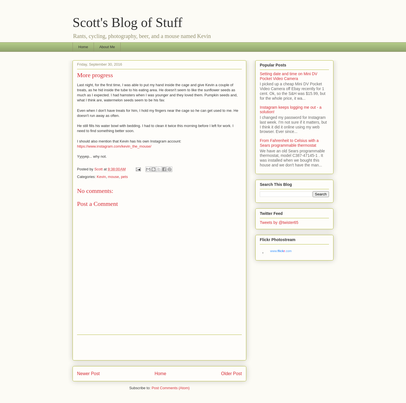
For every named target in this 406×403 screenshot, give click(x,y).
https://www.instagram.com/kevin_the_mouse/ (114, 146)
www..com (281, 251)
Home (83, 47)
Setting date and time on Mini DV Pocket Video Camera (288, 76)
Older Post (231, 373)
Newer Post (88, 373)
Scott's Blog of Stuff (127, 22)
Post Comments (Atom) (171, 388)
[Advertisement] (159, 347)
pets (124, 177)
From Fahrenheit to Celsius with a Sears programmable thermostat (289, 143)
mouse (113, 177)
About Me (107, 47)
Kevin (101, 177)
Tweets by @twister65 (279, 222)
